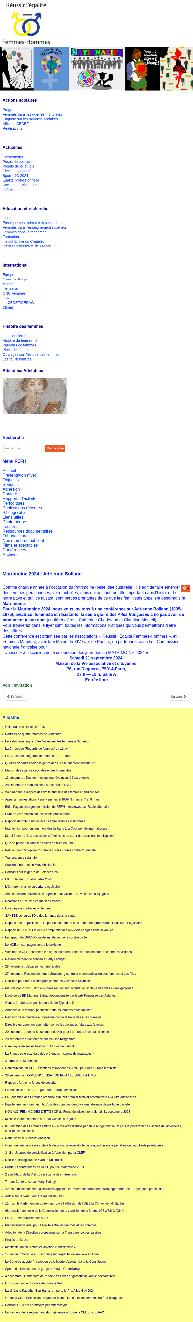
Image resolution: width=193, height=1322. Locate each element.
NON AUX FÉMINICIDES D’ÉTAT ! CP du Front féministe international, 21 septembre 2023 (67, 1112)
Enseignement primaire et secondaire (33, 223)
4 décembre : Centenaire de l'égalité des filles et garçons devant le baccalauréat (60, 1276)
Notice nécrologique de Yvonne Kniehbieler (35, 1160)
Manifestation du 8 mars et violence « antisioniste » (40, 1247)
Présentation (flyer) (20, 475)
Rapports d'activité (20, 498)
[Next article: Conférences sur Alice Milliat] (178, 697)
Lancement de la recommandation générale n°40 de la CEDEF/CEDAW (54, 1312)
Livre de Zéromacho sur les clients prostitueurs (37, 814)
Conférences (14, 550)
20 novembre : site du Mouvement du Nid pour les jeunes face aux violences (57, 1032)
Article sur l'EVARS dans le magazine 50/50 (35, 1196)
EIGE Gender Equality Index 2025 (28, 879)
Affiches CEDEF (16, 124)
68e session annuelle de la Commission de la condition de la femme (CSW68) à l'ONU (64, 1211)
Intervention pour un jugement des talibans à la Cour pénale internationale (56, 828)
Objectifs (11, 480)
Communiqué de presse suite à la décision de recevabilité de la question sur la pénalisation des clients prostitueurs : (85, 1145)
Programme (12, 110)
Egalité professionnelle (21, 180)
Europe (8, 275)
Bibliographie (15, 512)
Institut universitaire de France (27, 246)
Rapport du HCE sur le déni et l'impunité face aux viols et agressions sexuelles (59, 930)
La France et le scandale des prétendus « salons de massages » (49, 1053)
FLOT (7, 218)
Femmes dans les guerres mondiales (32, 114)
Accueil (9, 470)
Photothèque (14, 522)
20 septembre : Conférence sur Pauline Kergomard (40, 1039)
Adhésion (11, 489)
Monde (8, 284)
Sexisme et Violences (20, 185)
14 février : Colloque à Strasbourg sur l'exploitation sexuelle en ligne (52, 1254)
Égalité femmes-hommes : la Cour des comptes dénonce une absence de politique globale (67, 1104)
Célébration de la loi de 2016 (25, 727)
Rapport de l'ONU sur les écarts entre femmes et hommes (45, 821)
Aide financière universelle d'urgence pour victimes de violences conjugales (57, 894)
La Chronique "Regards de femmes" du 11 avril (37, 748)
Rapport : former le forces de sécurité (30, 1082)
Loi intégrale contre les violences (27, 908)
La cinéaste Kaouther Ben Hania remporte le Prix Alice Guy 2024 (50, 1290)
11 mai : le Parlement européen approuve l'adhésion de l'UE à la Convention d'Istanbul (65, 1203)
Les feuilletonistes (17, 359)
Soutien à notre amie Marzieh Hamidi (30, 865)
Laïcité (8, 189)
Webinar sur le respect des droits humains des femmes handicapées (52, 792)
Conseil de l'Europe (15, 279)
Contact (10, 494)
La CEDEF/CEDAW (18, 303)
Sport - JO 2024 (15, 175)
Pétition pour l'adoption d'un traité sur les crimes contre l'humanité (50, 850)
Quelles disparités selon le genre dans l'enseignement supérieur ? (50, 763)
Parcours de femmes (19, 345)
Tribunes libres (16, 536)
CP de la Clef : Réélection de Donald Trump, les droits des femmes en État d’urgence (64, 1298)
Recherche (54, 448)
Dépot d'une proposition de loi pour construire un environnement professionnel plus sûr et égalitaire (73, 923)
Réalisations (12, 128)
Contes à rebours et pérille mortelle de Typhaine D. (40, 1003)
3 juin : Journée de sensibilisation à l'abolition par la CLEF (45, 1152)
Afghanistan (10, 288)
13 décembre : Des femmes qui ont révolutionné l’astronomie (47, 778)
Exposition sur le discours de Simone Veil (33, 1283)
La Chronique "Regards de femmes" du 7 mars (37, 756)
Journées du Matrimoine (22, 1061)
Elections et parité (17, 171)
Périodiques (14, 503)
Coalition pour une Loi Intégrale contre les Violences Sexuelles (48, 981)
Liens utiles (13, 517)
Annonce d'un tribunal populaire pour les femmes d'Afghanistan (48, 1010)
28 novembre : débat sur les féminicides (32, 966)
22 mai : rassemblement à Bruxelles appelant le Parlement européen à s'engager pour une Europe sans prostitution (84, 1189)
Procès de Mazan (17, 1240)
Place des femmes (17, 350)
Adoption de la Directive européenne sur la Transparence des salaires (53, 1232)
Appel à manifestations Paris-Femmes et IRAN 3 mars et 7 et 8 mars (52, 799)
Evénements (13, 157)
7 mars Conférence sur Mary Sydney (30, 1182)
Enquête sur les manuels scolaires (30, 119)
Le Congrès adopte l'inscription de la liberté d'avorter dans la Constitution (55, 1261)
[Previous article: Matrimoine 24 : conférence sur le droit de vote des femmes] (16, 697)
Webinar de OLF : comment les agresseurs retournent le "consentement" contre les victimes (68, 952)
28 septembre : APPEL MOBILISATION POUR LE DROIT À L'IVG (50, 1075)
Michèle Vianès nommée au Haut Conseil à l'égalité (40, 1119)
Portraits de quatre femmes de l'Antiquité (33, 734)
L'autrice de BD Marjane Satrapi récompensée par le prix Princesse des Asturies (60, 995)
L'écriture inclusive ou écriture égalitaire (32, 886)
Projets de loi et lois (18, 166)
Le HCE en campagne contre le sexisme (33, 945)
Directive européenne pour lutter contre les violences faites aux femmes (54, 1024)
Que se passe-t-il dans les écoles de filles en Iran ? (40, 843)
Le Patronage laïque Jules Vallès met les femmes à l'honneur (47, 741)
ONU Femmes (14, 293)
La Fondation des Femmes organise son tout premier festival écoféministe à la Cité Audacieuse (70, 1097)
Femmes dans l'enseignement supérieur (35, 227)
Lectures (10, 526)
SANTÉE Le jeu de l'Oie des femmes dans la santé (40, 915)
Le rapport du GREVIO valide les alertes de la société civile (46, 937)
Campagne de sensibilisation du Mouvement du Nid (40, 1046)
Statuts (9, 484)
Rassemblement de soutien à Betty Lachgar (35, 959)
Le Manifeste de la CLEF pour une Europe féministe (41, 1090)
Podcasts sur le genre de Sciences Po (31, 872)
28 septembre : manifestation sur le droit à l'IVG (38, 785)
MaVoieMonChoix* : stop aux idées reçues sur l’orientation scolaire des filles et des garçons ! (69, 988)
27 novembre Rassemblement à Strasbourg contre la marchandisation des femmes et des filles (70, 974)
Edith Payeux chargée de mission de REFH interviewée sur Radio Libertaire (57, 807)
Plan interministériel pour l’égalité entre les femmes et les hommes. (51, 1225)
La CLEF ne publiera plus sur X (26, 1218)
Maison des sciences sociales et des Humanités (38, 770)
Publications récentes (22, 508)
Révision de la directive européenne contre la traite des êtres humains (53, 1017)
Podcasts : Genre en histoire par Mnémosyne (36, 1305)
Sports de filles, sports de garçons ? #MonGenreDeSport (44, 1269)
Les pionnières (14, 336)
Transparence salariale (21, 857)
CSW (6, 298)
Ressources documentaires (28, 531)
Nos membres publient (23, 540)
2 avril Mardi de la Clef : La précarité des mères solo (41, 1174)
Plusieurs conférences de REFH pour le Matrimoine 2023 (44, 1167)
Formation (11, 237)
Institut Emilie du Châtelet (23, 241)
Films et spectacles (20, 545)
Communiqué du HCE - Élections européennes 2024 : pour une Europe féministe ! (61, 1068)
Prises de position (17, 161)
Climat (8, 307)
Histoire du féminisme (20, 340)
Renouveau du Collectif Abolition (27, 1138)
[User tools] (185, 588)
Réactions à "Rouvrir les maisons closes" (33, 901)
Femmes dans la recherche (25, 232)
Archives (10, 554)
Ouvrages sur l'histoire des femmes (31, 354)
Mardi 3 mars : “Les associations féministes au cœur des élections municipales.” (60, 836)
